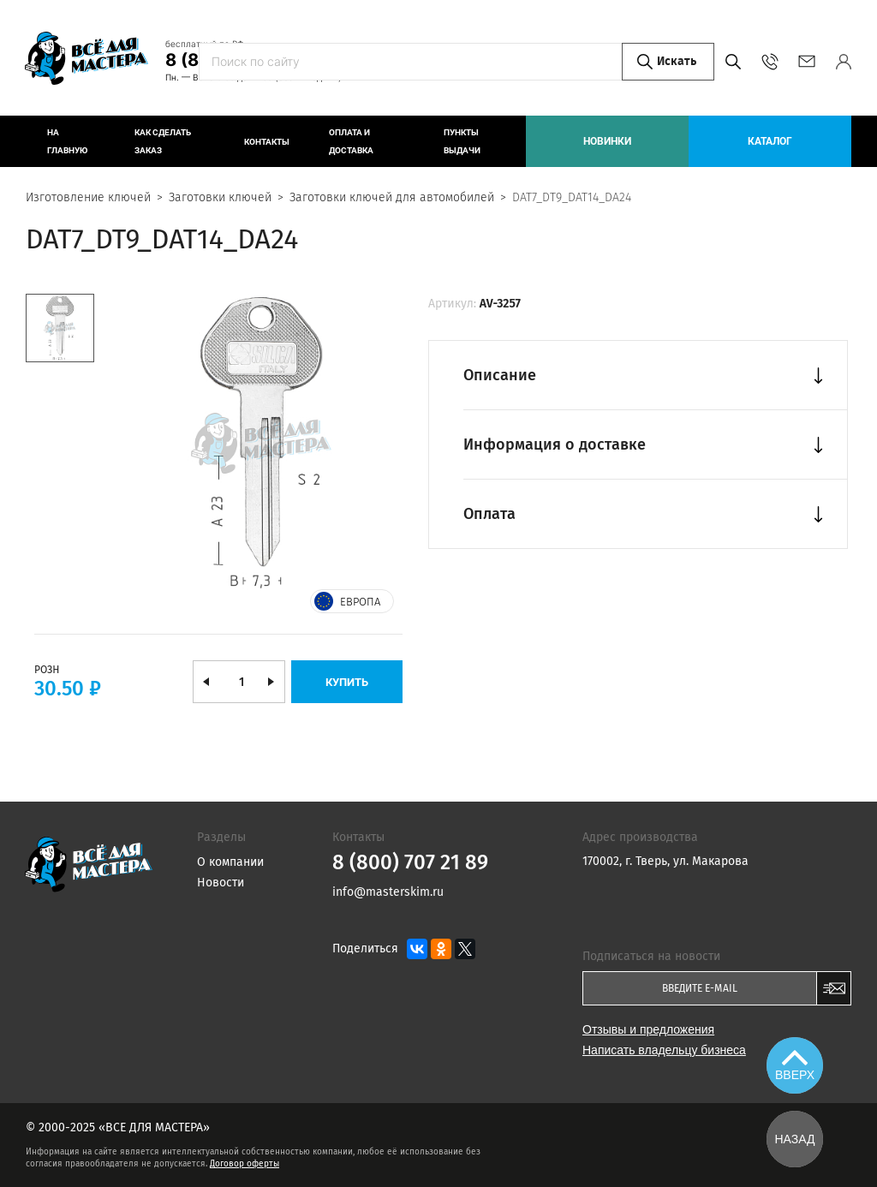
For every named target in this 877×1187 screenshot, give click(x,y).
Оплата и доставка (351, 141)
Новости (220, 882)
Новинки (607, 141)
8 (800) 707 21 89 (241, 60)
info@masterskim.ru (806, 62)
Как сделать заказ (162, 141)
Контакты (266, 141)
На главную (67, 141)
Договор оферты (244, 1164)
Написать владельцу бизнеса (664, 1050)
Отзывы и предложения (648, 1029)
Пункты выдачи (462, 141)
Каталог (770, 141)
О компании (230, 862)
